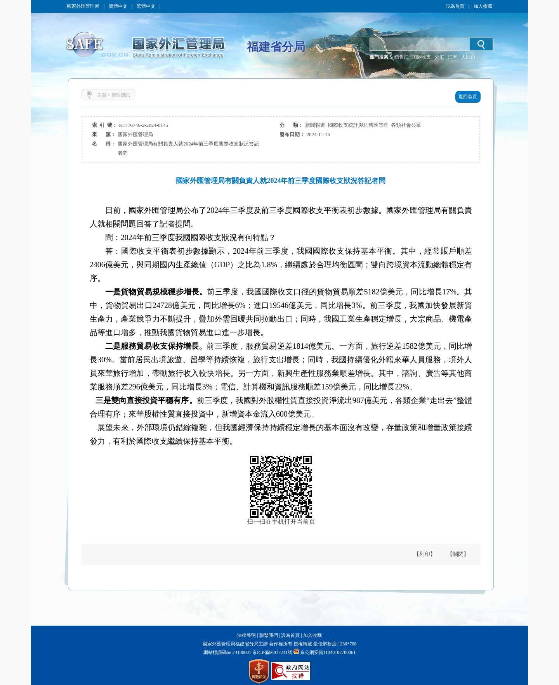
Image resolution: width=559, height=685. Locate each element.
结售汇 (401, 57)
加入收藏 (483, 6)
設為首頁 (455, 6)
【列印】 (425, 554)
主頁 (101, 95)
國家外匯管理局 (83, 6)
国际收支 (421, 57)
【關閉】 (458, 554)
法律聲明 (246, 635)
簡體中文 (118, 6)
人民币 (468, 57)
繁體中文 (146, 6)
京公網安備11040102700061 (328, 652)
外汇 (439, 57)
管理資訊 (120, 95)
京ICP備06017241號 (271, 652)
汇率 (452, 57)
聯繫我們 (268, 635)
